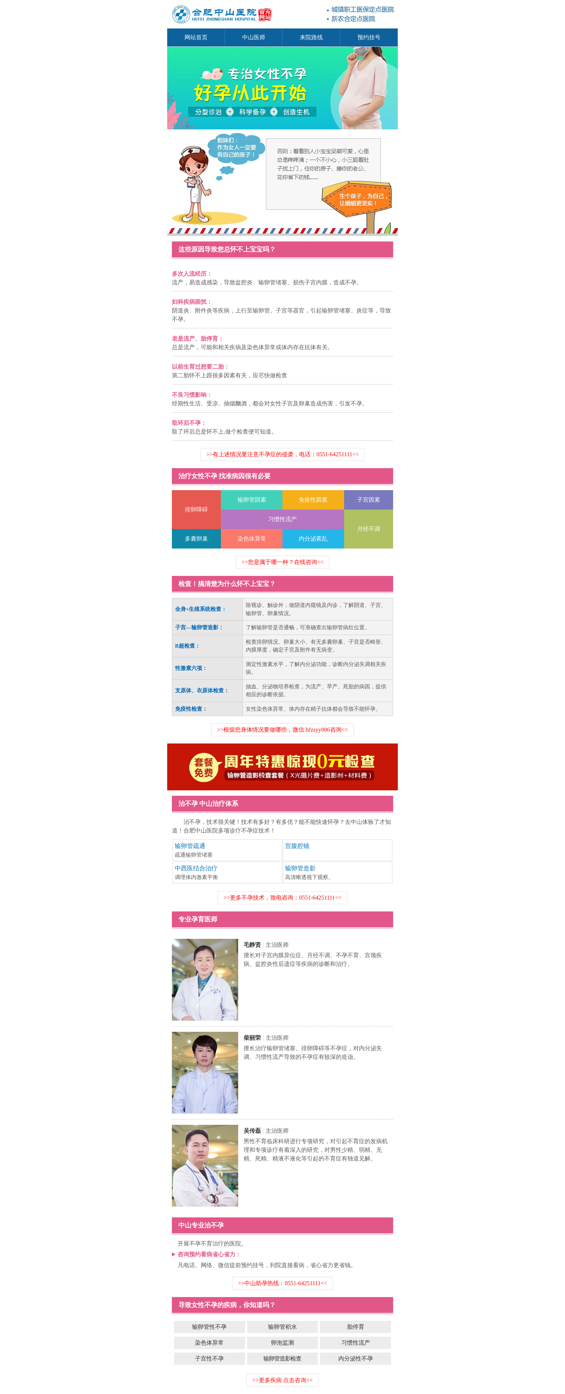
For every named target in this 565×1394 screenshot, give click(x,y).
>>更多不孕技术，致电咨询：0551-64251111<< (282, 897)
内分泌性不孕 (355, 1358)
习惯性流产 (355, 1343)
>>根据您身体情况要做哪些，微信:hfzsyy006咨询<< (282, 730)
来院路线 (311, 37)
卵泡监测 (282, 1343)
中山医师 (253, 37)
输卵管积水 (282, 1327)
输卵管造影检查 (282, 1358)
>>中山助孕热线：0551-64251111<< (282, 1283)
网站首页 (196, 37)
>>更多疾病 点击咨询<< (282, 1380)
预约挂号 (369, 37)
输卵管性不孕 (209, 1327)
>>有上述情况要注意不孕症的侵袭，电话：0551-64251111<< (282, 454)
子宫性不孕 (209, 1358)
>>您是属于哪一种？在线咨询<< (282, 562)
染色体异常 (209, 1343)
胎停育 (355, 1327)
